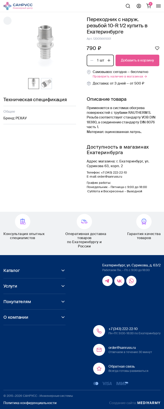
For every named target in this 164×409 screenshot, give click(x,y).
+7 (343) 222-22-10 (114, 172)
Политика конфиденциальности (30, 403)
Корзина (149, 6)
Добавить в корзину (137, 60)
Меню (158, 6)
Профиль (139, 6)
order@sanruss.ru (109, 176)
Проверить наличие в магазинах (120, 76)
